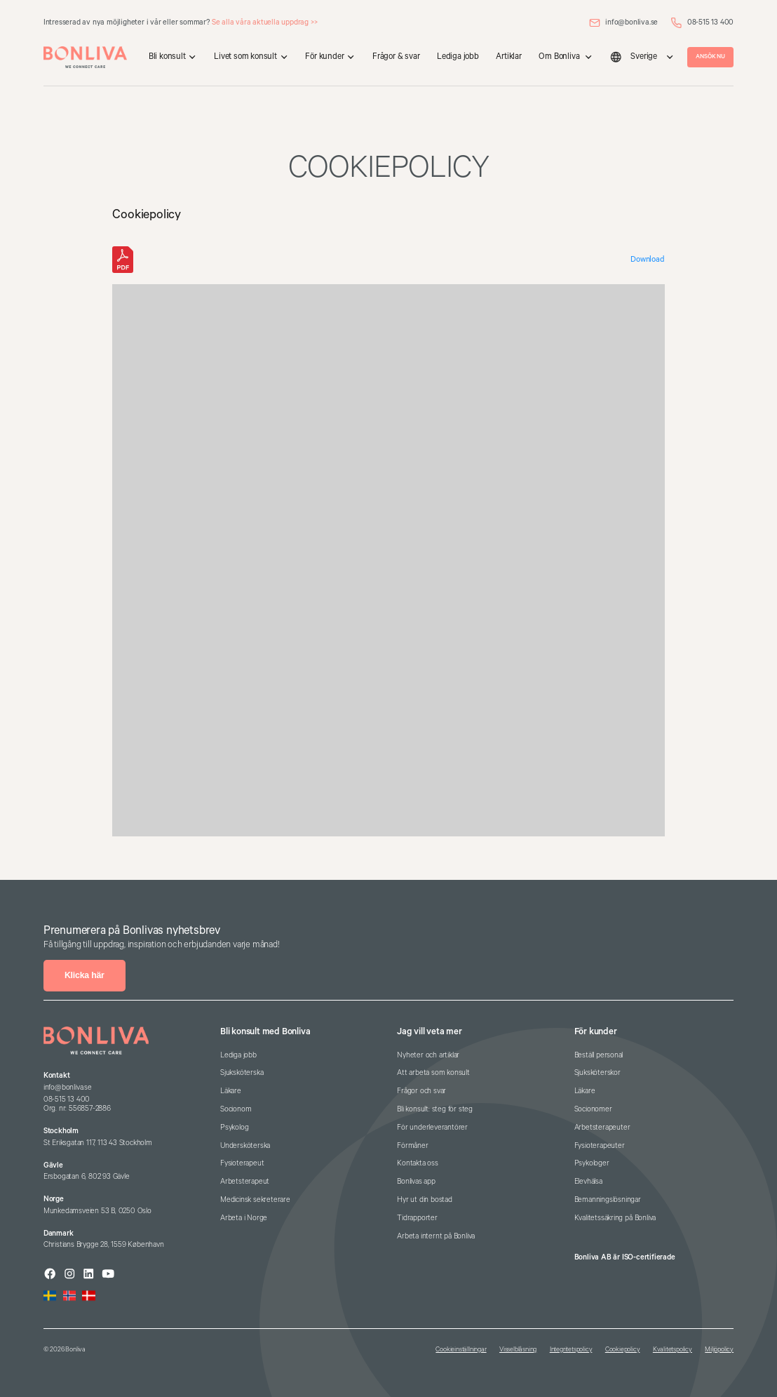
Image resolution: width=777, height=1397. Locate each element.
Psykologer (591, 1163)
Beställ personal (598, 1055)
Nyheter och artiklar (428, 1055)
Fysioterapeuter (599, 1146)
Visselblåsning (517, 1349)
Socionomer (593, 1109)
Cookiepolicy (622, 1349)
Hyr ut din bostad (424, 1200)
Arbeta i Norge (243, 1218)
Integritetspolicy (571, 1349)
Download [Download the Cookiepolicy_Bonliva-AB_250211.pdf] (647, 259)
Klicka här (84, 975)
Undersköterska (245, 1146)
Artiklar (508, 56)
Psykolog (234, 1127)
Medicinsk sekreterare (255, 1200)
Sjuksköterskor (597, 1073)
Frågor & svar (395, 56)
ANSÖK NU (710, 56)
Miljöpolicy (719, 1349)
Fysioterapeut (242, 1163)
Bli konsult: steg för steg (435, 1109)
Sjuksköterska (241, 1073)
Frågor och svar (421, 1091)
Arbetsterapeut (244, 1181)
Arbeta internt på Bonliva (436, 1236)
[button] (172, 57)
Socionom (235, 1109)
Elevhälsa (588, 1181)
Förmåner (412, 1146)
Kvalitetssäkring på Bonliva (615, 1218)
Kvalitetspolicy (672, 1349)
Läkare (230, 1091)
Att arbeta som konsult (433, 1073)
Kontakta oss (417, 1163)
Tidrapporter (417, 1218)
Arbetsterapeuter (602, 1127)
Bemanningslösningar (607, 1200)
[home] (85, 57)
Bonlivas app (416, 1181)
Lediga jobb (458, 56)
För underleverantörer (432, 1127)
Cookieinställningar (460, 1349)
